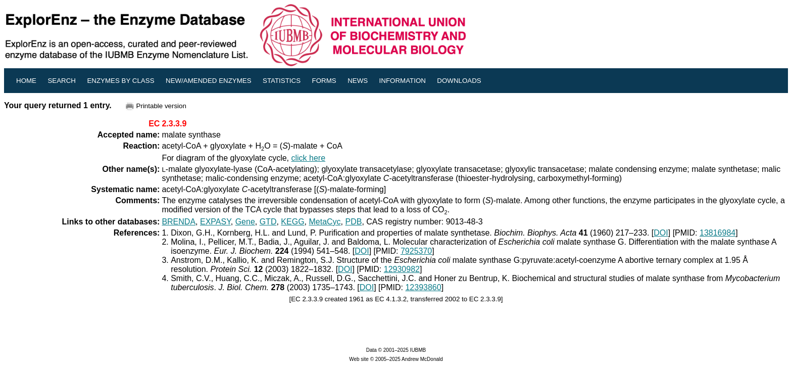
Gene (245, 221)
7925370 (416, 251)
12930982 (402, 269)
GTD (268, 221)
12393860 (423, 287)
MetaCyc (324, 221)
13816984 (717, 232)
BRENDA (178, 221)
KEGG (292, 221)
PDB (353, 221)
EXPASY (215, 221)
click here (308, 158)
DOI (661, 232)
